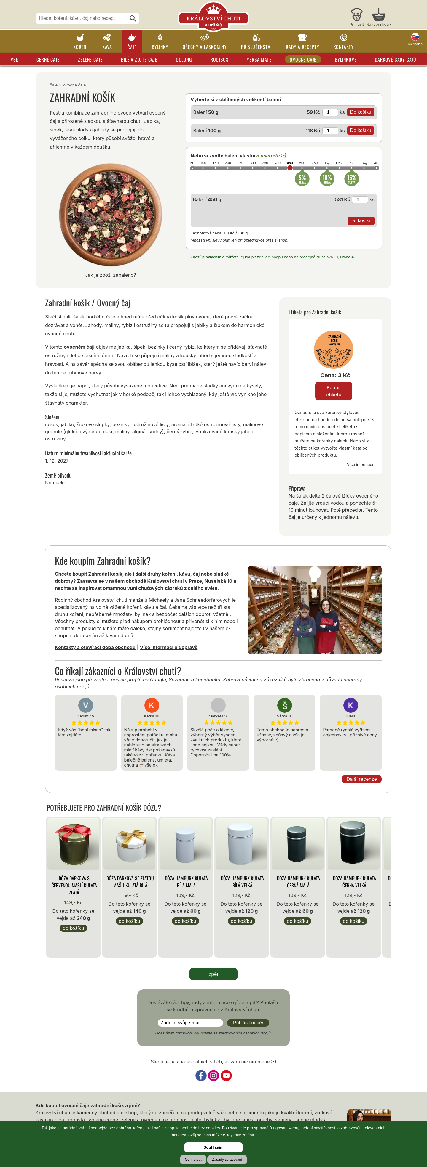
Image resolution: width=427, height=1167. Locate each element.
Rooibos (220, 59)
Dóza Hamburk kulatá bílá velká (242, 882)
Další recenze (362, 779)
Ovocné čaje (303, 59)
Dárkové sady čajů (395, 59)
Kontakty (344, 46)
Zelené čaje (90, 59)
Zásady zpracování (227, 1160)
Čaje (132, 47)
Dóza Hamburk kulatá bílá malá (186, 882)
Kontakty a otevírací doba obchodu (95, 647)
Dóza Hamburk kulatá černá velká (354, 882)
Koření (80, 46)
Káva (107, 46)
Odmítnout (193, 1160)
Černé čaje (48, 59)
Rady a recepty (302, 46)
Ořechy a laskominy (205, 46)
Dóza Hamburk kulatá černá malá (298, 882)
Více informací (360, 464)
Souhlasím (213, 1147)
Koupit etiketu (333, 390)
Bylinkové (345, 59)
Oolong (184, 59)
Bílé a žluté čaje (139, 59)
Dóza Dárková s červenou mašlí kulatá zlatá (74, 885)
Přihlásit (357, 24)
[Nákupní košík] (378, 18)
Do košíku (73, 928)
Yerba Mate (259, 59)
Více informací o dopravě (168, 647)
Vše (14, 59)
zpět (213, 974)
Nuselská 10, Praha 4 (335, 257)
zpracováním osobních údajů (245, 1033)
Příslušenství (256, 46)
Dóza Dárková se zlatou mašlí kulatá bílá (130, 882)
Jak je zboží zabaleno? (110, 275)
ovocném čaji (79, 347)
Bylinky (160, 46)
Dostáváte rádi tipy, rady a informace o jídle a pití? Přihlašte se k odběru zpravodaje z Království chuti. (213, 1006)
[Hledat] (133, 18)
